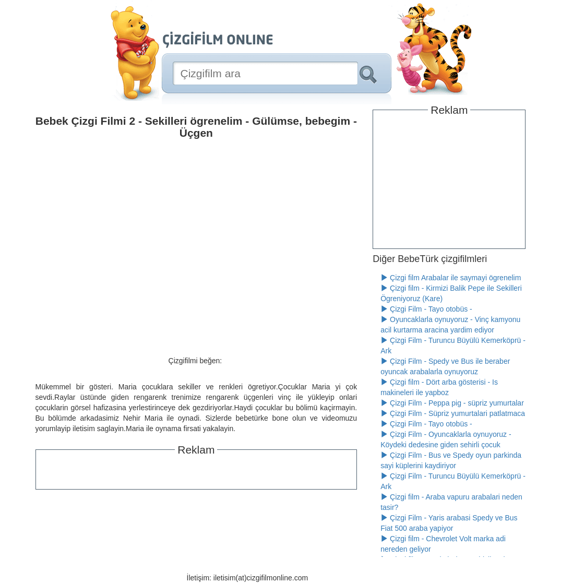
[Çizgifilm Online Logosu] (218, 39)
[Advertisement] (196, 470)
